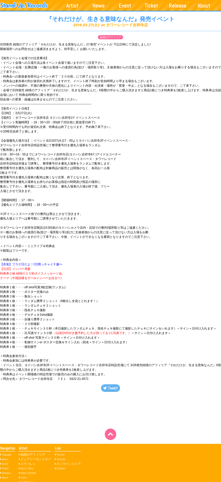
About (204, 5)
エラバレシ (28, 464)
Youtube (61, 459)
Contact (61, 468)
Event (125, 5)
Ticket (151, 5)
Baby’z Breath (28, 473)
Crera (24, 478)
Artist (72, 5)
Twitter (60, 455)
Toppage (6, 455)
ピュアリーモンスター (36, 459)
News (98, 5)
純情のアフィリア (110, 37)
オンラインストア (68, 464)
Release (177, 5)
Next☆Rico (27, 468)
